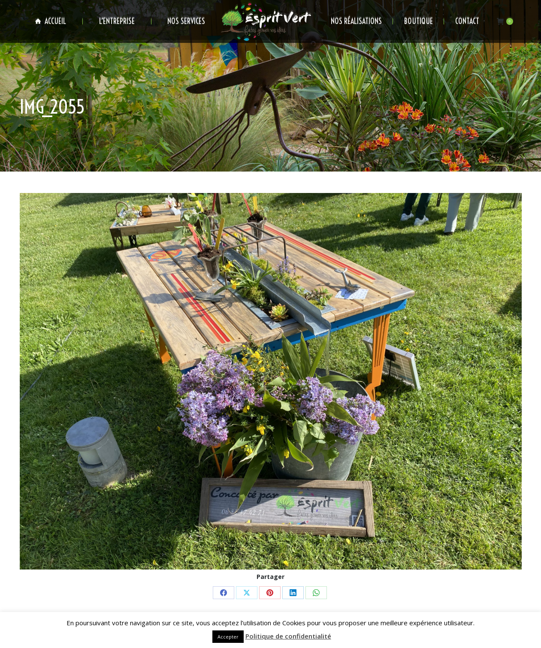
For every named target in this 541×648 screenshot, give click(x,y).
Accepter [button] (228, 636)
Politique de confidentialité (288, 636)
